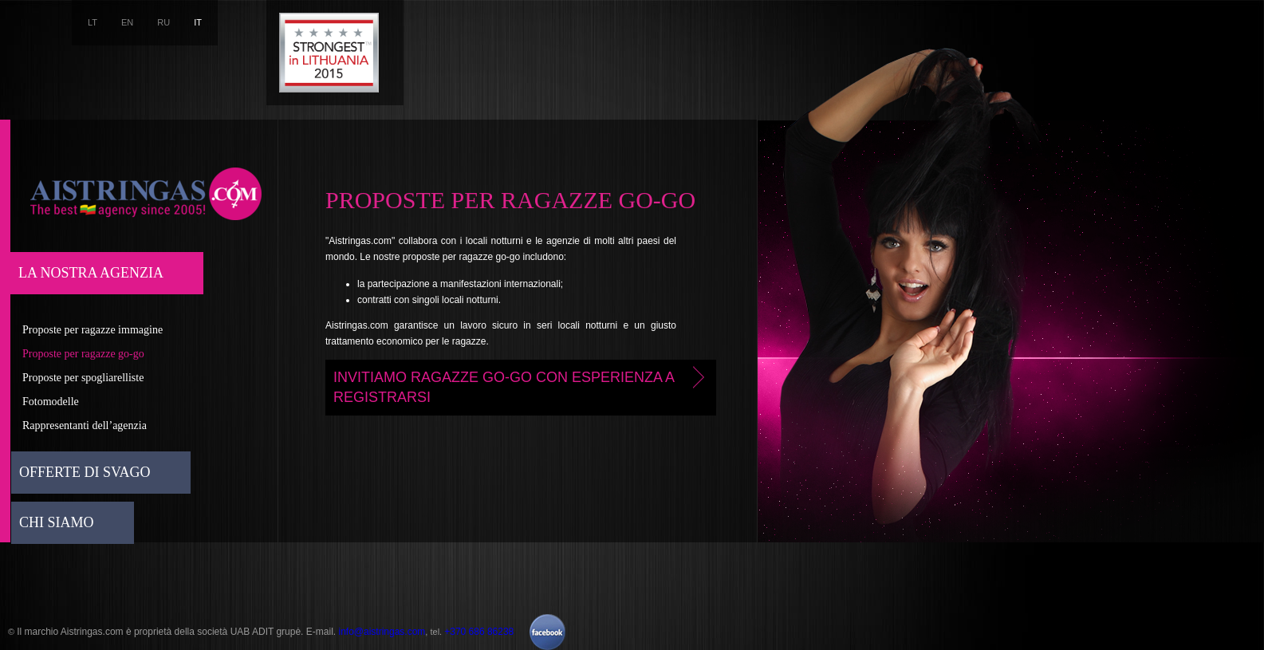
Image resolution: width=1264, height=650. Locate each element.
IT (198, 22)
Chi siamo (56, 522)
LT (92, 22)
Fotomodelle (50, 402)
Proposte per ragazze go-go (83, 354)
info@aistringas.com (381, 631)
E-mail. (322, 631)
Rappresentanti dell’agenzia (84, 425)
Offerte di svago (85, 472)
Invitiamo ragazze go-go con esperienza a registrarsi (521, 385)
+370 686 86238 (479, 631)
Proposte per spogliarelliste (83, 378)
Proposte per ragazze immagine (92, 330)
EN (127, 22)
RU (163, 22)
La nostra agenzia (90, 273)
